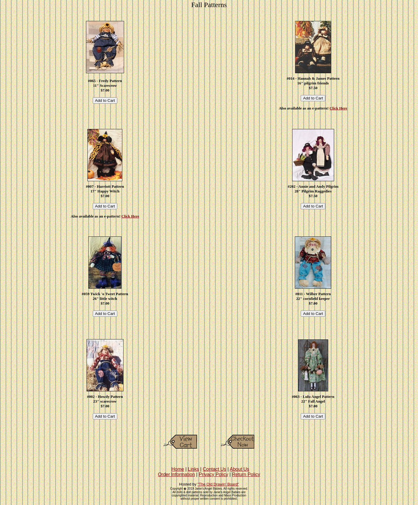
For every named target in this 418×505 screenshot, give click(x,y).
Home (177, 469)
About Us (239, 469)
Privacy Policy (213, 474)
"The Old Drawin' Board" (218, 484)
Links (193, 469)
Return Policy (246, 474)
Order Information (176, 474)
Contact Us (214, 469)
